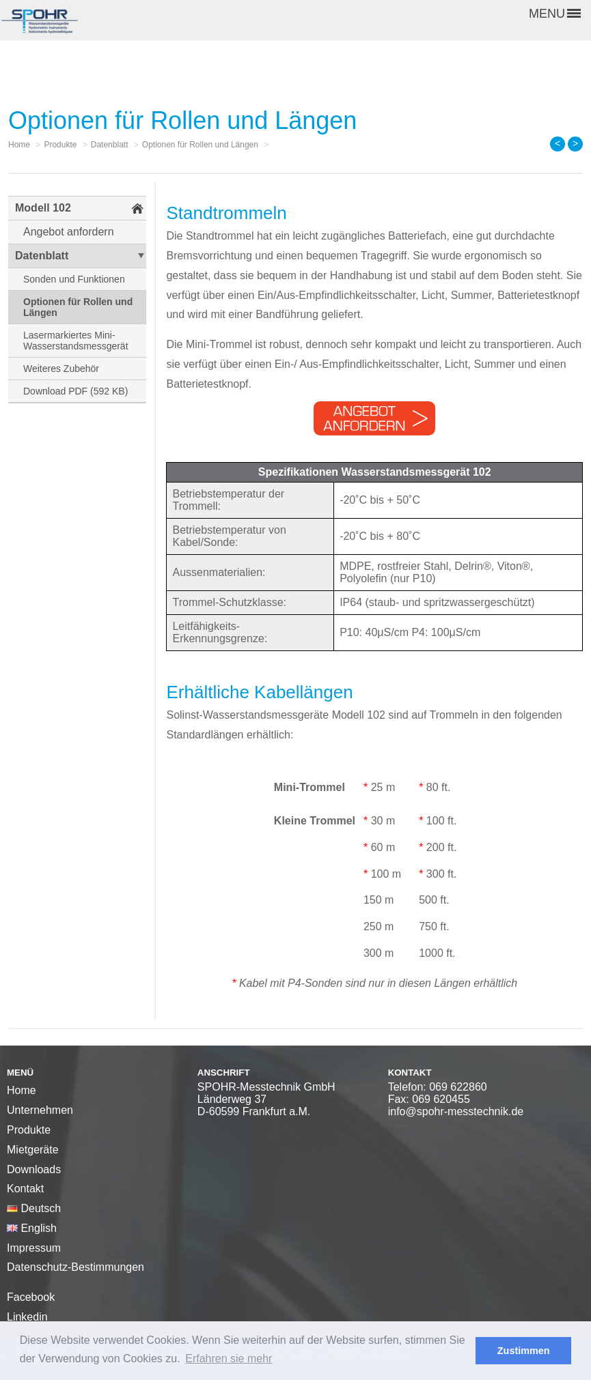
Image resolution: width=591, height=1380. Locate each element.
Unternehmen (40, 1110)
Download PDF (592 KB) (75, 391)
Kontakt (25, 1188)
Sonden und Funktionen (74, 279)
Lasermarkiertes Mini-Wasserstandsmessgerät (75, 340)
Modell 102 (43, 208)
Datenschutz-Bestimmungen (75, 1267)
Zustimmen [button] (523, 1350)
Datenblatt (41, 255)
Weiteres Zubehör (61, 368)
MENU (555, 13)
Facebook (31, 1297)
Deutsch (34, 1208)
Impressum (34, 1248)
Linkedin (27, 1317)
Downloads (34, 1169)
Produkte (29, 1130)
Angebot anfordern (68, 232)
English (32, 1228)
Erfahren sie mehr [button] (228, 1358)
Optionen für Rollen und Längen (78, 307)
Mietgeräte (33, 1149)
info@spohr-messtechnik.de (456, 1111)
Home (21, 1090)
